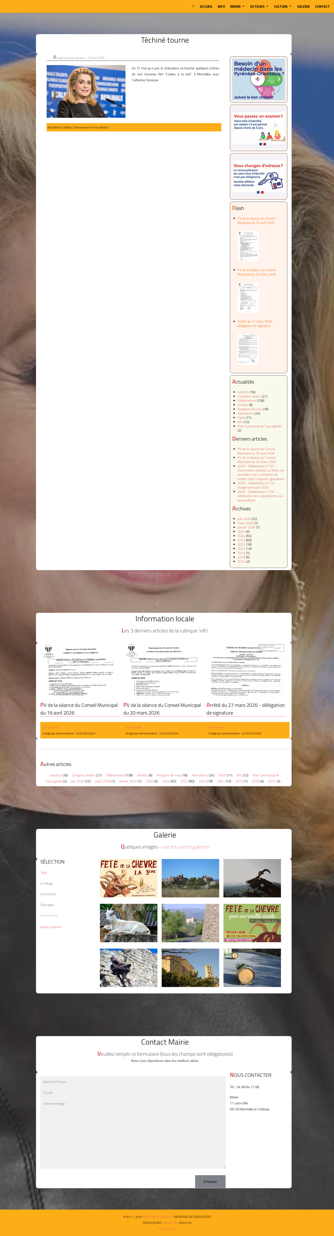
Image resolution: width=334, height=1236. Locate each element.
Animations (246, 413)
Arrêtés (243, 404)
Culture (283, 6)
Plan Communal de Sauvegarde (259, 426)
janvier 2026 (246, 527)
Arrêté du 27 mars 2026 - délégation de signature (261, 341)
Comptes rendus (249, 396)
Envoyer (210, 1181)
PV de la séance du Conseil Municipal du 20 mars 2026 (261, 290)
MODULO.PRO (170, 1223)
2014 (241, 561)
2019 (241, 552)
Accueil (206, 6)
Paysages (47, 905)
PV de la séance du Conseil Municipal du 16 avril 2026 (261, 238)
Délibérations (247, 400)
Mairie (237, 6)
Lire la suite (50, 727)
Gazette (243, 392)
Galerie (303, 6)
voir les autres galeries (185, 846)
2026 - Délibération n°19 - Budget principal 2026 (257, 485)
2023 (241, 540)
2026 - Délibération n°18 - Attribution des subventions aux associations (260, 496)
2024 (241, 535)
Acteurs (259, 6)
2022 (241, 544)
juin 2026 (244, 518)
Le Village (46, 883)
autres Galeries (51, 926)
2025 (241, 531)
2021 (241, 548)
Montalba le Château (18, 6)
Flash (241, 417)
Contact (322, 6)
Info (221, 6)
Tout (43, 873)
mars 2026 (245, 523)
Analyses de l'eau (250, 409)
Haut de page (167, 1229)
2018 (241, 557)
